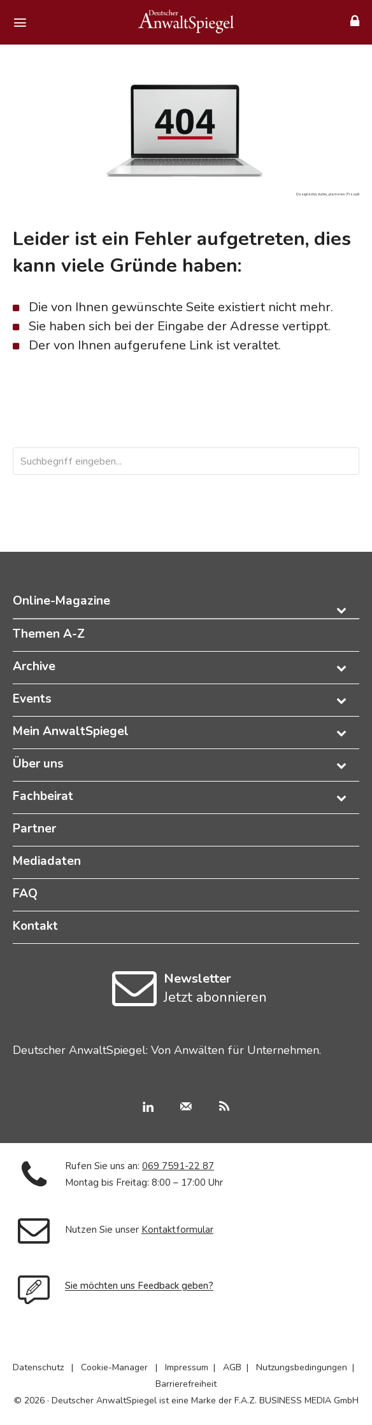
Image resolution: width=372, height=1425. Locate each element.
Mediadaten (47, 861)
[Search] (324, 461)
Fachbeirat (43, 796)
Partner (34, 828)
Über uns (38, 763)
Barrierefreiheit (186, 1384)
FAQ (25, 893)
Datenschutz (38, 1367)
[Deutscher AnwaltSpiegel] (186, 21)
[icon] (135, 1000)
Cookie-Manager (114, 1367)
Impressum (186, 1367)
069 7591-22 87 (178, 1166)
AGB (232, 1367)
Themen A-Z (49, 634)
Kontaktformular (177, 1229)
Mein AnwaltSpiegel (71, 731)
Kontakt (35, 926)
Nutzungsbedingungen (301, 1367)
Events (32, 699)
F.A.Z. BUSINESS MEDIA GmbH (296, 1400)
